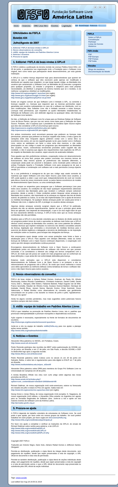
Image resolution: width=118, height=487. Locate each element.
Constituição (93, 40)
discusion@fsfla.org (57, 418)
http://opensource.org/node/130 (24, 130)
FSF (90, 54)
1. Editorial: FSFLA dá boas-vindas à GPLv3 (30, 48)
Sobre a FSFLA (94, 37)
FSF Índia (92, 61)
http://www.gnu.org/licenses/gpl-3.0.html (28, 95)
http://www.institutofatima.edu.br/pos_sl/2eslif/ (31, 364)
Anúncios (26, 26)
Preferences (93, 25)
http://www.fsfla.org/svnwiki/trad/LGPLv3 (28, 431)
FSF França (93, 59)
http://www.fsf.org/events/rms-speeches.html (30, 390)
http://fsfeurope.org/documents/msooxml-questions (33, 322)
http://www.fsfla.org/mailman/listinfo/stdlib (29, 331)
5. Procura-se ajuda (19, 57)
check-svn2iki (21, 478)
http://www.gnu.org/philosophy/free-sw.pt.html (31, 98)
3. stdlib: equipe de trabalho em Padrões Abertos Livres (35, 52)
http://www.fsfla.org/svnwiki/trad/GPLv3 (28, 428)
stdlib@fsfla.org (51, 326)
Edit (76, 25)
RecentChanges (84, 25)
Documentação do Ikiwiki (99, 72)
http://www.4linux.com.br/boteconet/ (26, 354)
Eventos (55, 26)
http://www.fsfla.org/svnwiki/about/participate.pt (31, 420)
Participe (92, 42)
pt (104, 7)
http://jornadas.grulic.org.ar (23, 403)
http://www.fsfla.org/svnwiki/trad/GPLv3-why (30, 433)
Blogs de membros (96, 69)
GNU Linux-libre (41, 26)
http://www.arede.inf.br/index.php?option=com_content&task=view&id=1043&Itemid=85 (34, 380)
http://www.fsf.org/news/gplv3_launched (28, 93)
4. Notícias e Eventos (20, 54)
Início (16, 26)
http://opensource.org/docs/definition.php (29, 128)
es (100, 7)
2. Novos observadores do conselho (26, 50)
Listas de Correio (95, 44)
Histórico (92, 46)
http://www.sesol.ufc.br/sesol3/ (24, 343)
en (95, 7)
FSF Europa (93, 57)
